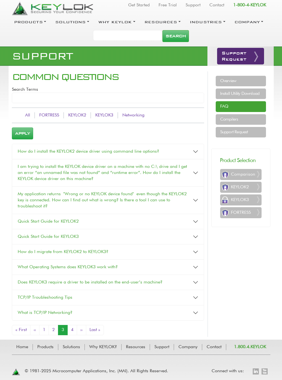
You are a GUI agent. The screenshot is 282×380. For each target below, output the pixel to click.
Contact (216, 5)
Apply (22, 133)
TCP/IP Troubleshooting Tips (45, 297)
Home (22, 347)
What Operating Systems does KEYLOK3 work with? (68, 267)
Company (247, 22)
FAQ (224, 106)
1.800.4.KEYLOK (250, 347)
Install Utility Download (240, 94)
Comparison (243, 174)
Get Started (139, 5)
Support (193, 5)
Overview (228, 81)
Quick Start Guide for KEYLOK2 (48, 221)
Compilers (229, 119)
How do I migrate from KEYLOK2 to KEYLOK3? (63, 252)
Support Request (234, 132)
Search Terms (25, 89)
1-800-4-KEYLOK (249, 5)
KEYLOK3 (104, 115)
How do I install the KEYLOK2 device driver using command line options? (88, 151)
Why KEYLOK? (103, 347)
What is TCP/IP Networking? (45, 313)
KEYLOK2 (77, 115)
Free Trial (168, 5)
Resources (160, 22)
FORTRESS (49, 115)
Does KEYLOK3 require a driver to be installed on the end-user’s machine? (90, 282)
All (27, 115)
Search (175, 35)
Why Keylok (115, 22)
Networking (133, 115)
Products (28, 22)
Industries (206, 22)
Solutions (70, 22)
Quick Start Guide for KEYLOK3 (48, 237)
